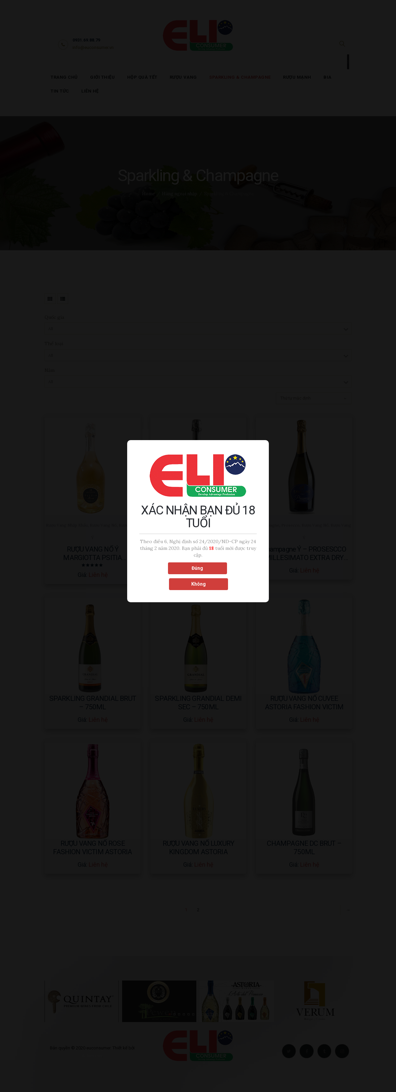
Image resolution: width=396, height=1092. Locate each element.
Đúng (168, 575)
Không (228, 575)
